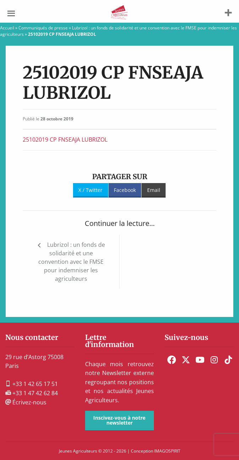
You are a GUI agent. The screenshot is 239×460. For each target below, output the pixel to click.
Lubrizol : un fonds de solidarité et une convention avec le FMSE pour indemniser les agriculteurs (71, 262)
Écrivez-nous (25, 402)
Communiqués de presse (43, 28)
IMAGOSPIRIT (167, 451)
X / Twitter (90, 190)
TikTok (228, 360)
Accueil (7, 28)
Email (153, 190)
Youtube (200, 360)
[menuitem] (172, 360)
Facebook (125, 190)
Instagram (214, 360)
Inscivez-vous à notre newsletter (119, 420)
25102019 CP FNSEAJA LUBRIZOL (65, 139)
